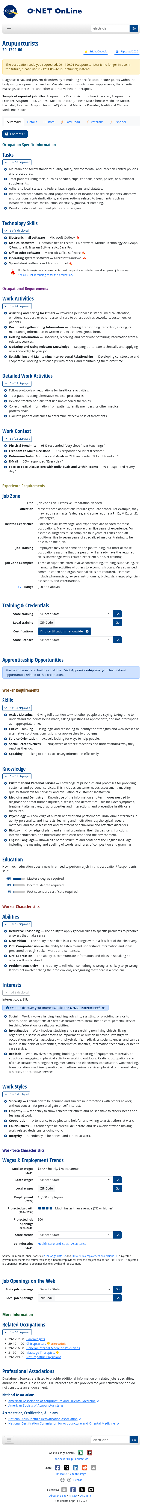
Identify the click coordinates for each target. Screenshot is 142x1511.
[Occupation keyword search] (110, 28)
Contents (14, 134)
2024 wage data (52, 1256)
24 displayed (18, 306)
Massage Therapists (40, 1352)
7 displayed (17, 1094)
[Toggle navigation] (9, 28)
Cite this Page (78, 1474)
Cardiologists (35, 1339)
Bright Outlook (96, 51)
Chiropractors (36, 1343)
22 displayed (18, 439)
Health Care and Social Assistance (62, 1244)
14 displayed (18, 383)
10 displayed (18, 1332)
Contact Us (81, 1459)
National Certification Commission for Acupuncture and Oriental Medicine (61, 1423)
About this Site (57, 1496)
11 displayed (18, 776)
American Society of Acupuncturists (33, 1405)
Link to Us (62, 1474)
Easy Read (70, 122)
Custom (49, 122)
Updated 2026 (127, 51)
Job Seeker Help (63, 1459)
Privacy (73, 1496)
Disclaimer (86, 1496)
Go (134, 28)
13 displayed (18, 708)
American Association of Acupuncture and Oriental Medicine (52, 1401)
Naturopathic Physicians (43, 1357)
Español (118, 122)
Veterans (95, 122)
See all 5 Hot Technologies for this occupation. (45, 275)
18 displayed (18, 162)
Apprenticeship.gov (85, 670)
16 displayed (18, 924)
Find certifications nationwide (64, 631)
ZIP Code (46, 622)
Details (32, 122)
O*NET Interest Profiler (87, 1008)
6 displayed (17, 231)
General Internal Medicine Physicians (53, 1348)
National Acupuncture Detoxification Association (43, 1419)
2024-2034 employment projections (93, 1256)
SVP (20, 587)
